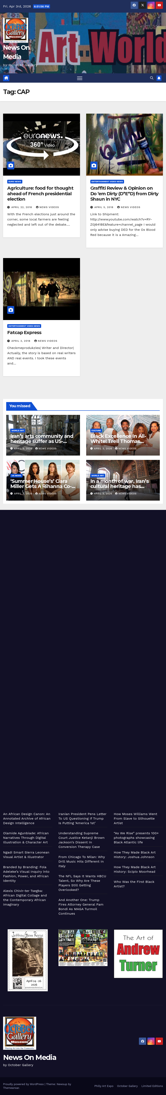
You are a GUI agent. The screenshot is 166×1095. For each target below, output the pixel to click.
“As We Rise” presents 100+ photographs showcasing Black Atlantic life (136, 837)
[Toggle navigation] (80, 78)
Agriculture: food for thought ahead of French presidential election (40, 193)
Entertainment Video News (107, 181)
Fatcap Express (24, 332)
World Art (18, 430)
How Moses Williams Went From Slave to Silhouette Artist (135, 818)
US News (16, 475)
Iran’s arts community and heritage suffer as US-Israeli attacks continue (41, 441)
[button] (151, 78)
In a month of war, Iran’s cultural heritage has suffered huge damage (119, 486)
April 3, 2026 (23, 448)
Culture (96, 430)
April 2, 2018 (21, 340)
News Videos (47, 207)
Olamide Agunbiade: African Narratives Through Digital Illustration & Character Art (26, 837)
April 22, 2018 (22, 207)
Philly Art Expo (103, 1086)
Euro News (14, 181)
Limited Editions (152, 1086)
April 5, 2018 (104, 207)
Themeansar (11, 1087)
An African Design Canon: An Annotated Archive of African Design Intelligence (27, 818)
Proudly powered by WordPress (24, 1084)
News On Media (29, 1057)
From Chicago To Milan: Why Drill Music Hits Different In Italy (82, 861)
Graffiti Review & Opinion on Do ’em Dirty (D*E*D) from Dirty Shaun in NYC (124, 193)
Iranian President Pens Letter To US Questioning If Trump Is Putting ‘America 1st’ (82, 818)
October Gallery (127, 1086)
